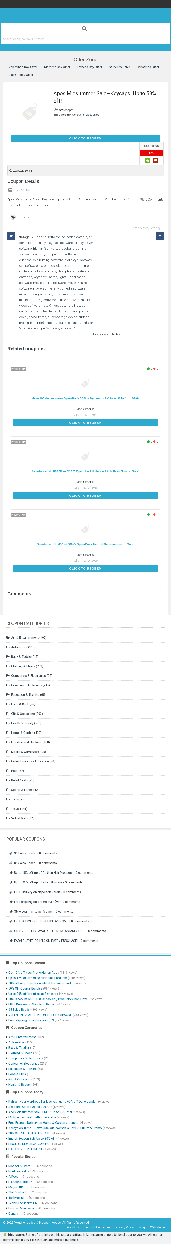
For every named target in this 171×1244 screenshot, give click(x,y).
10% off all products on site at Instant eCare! (39, 983)
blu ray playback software (55, 243)
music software (68, 300)
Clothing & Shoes (23, 666)
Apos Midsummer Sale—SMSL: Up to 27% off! (40, 1112)
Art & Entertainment (25, 638)
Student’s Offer (119, 67)
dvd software (28, 266)
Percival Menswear (21, 1208)
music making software (35, 294)
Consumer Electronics (85, 114)
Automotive (19, 647)
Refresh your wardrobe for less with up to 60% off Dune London (52, 1101)
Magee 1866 (16, 1187)
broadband (66, 248)
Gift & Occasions (23, 714)
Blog (142, 1227)
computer (53, 254)
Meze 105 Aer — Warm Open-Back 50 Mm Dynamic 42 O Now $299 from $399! (85, 398)
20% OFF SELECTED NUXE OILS (30, 1133)
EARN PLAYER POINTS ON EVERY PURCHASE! (46, 941)
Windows (52, 328)
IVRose (13, 1176)
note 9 (46, 306)
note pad (58, 306)
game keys (36, 271)
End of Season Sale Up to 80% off (32, 1138)
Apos (70, 110)
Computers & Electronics (28, 676)
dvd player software (79, 260)
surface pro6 (34, 323)
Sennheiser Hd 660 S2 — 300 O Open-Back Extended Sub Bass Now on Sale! (85, 471)
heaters (81, 271)
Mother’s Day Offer (57, 67)
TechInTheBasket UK (22, 1203)
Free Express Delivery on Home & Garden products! (43, 1123)
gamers (50, 271)
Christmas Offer (148, 67)
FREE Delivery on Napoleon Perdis (37, 892)
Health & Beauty (22, 723)
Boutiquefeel (17, 1171)
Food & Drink (20, 704)
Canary (13, 1213)
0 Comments (154, 199)
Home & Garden (22, 733)
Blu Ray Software (45, 248)
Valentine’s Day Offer (23, 67)
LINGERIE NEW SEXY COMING (28, 1144)
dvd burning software (48, 260)
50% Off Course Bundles (25, 988)
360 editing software (45, 237)
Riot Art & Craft (19, 1166)
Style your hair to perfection (33, 911)
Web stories (158, 1227)
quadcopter (56, 317)
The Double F (17, 1192)
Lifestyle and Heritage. (26, 742)
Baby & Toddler (21, 657)
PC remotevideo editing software (54, 311)
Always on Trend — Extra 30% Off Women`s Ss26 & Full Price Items (55, 1128)
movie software (44, 288)
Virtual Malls (19, 818)
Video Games (28, 328)
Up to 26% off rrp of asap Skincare (38, 882)
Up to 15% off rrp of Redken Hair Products (43, 873)
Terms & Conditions (97, 1227)
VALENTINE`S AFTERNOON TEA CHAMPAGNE (40, 1015)
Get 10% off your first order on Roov (33, 973)
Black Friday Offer (21, 75)
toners (50, 323)
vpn (42, 328)
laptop (52, 277)
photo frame (37, 317)
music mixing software (70, 294)
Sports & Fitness (22, 790)
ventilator (86, 323)
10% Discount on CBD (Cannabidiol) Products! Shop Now (47, 999)
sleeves (71, 317)
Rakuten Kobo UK (20, 1182)
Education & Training (25, 695)
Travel (15, 809)
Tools (15, 799)
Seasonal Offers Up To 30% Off (30, 1107)
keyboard (40, 277)
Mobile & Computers (25, 752)
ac (63, 237)
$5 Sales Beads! (25, 853)
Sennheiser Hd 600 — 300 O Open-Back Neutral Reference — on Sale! (85, 544)
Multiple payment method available (32, 1117)
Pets (14, 771)
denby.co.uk (16, 1198)
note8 (71, 306)
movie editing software (49, 283)
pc (78, 306)
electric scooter (67, 266)
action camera (77, 237)
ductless (25, 260)
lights (63, 277)
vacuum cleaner (67, 323)
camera (38, 254)
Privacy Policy (125, 1227)
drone (83, 254)
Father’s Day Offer (89, 67)
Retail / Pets (19, 780)
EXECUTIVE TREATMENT (25, 1149)
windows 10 (69, 328)
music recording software (37, 300)
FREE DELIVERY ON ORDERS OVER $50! (41, 921)
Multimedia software (71, 288)
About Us (73, 1227)
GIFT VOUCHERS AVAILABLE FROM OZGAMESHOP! (49, 931)
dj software (69, 254)
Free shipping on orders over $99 (37, 902)
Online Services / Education (30, 761)
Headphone (66, 271)
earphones (47, 266)
